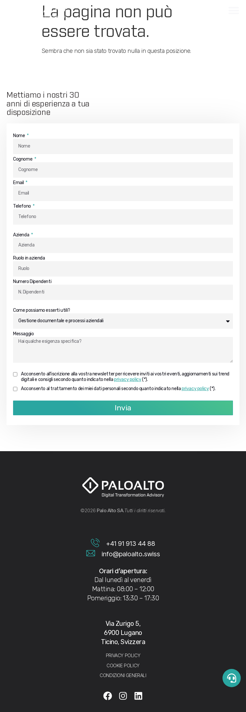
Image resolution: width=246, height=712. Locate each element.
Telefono (22, 206)
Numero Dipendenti (32, 281)
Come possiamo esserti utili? (41, 310)
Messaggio (23, 334)
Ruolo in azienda (29, 258)
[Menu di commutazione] (233, 10)
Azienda (21, 235)
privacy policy (127, 379)
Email (19, 182)
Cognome (23, 159)
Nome (19, 135)
